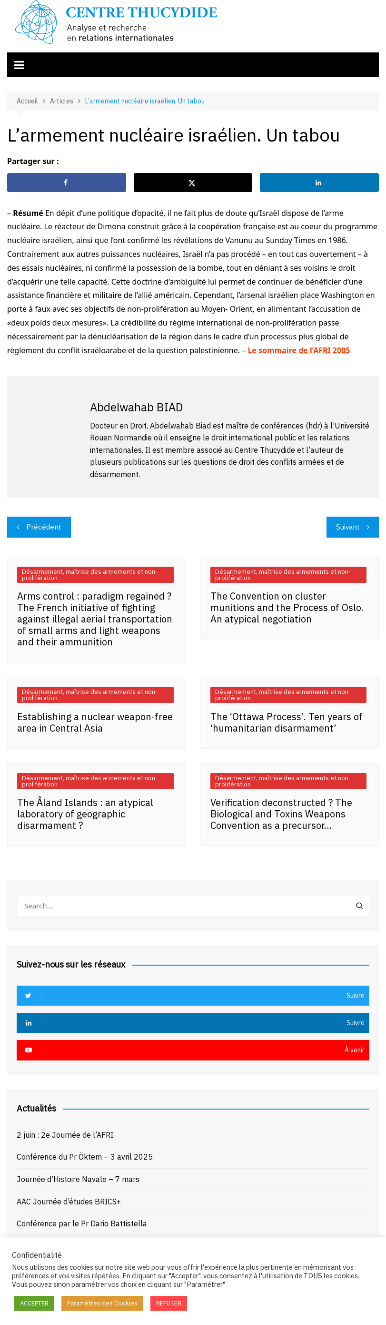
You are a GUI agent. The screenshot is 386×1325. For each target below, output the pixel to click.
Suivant (348, 526)
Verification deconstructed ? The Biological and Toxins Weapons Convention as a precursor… (281, 814)
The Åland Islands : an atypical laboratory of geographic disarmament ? (85, 814)
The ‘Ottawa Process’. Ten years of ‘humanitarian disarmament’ (286, 722)
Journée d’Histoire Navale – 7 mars (78, 1179)
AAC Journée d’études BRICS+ (69, 1201)
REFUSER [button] (168, 1303)
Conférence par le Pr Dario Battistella (82, 1223)
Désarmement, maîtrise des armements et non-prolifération (90, 575)
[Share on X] (193, 182)
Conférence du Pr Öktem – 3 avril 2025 (85, 1157)
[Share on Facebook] (66, 182)
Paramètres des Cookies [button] (102, 1303)
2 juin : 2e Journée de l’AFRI (65, 1135)
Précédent (43, 526)
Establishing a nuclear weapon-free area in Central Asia (95, 722)
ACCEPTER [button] (34, 1303)
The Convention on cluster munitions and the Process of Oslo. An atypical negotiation (287, 607)
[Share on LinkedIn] (319, 182)
